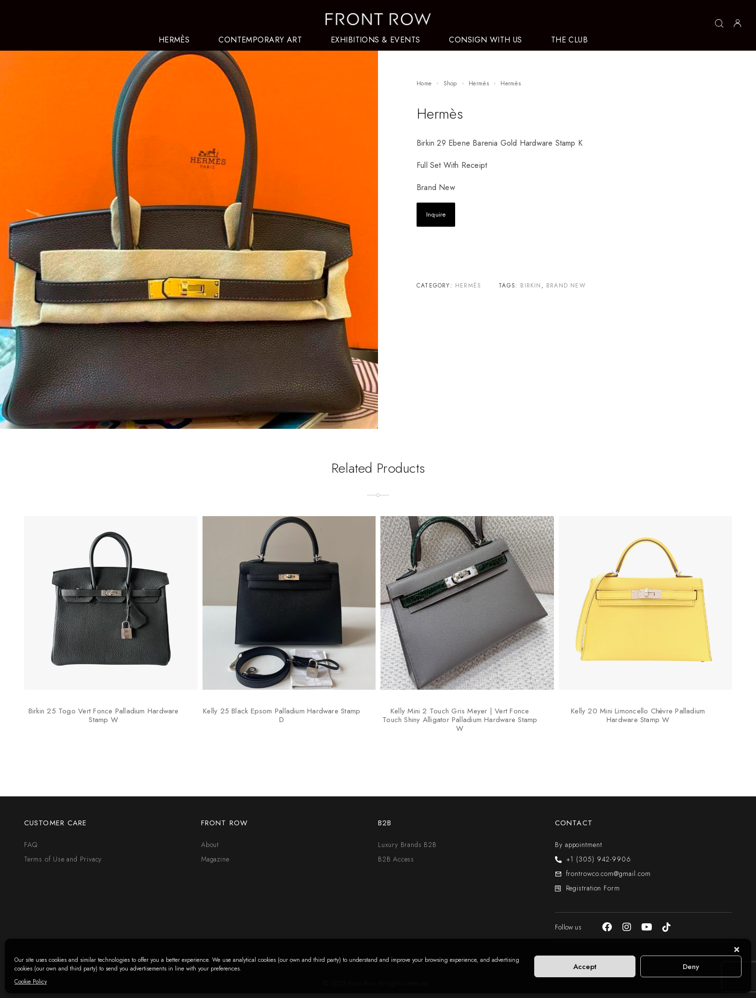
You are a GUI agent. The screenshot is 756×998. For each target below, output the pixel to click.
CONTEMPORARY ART (260, 40)
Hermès (479, 83)
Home (424, 83)
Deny (691, 966)
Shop (450, 83)
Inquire (436, 214)
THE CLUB (569, 40)
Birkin (530, 285)
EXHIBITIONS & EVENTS (375, 40)
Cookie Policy (30, 981)
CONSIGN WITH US (485, 40)
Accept (584, 966)
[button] (737, 951)
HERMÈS (174, 40)
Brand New (566, 285)
